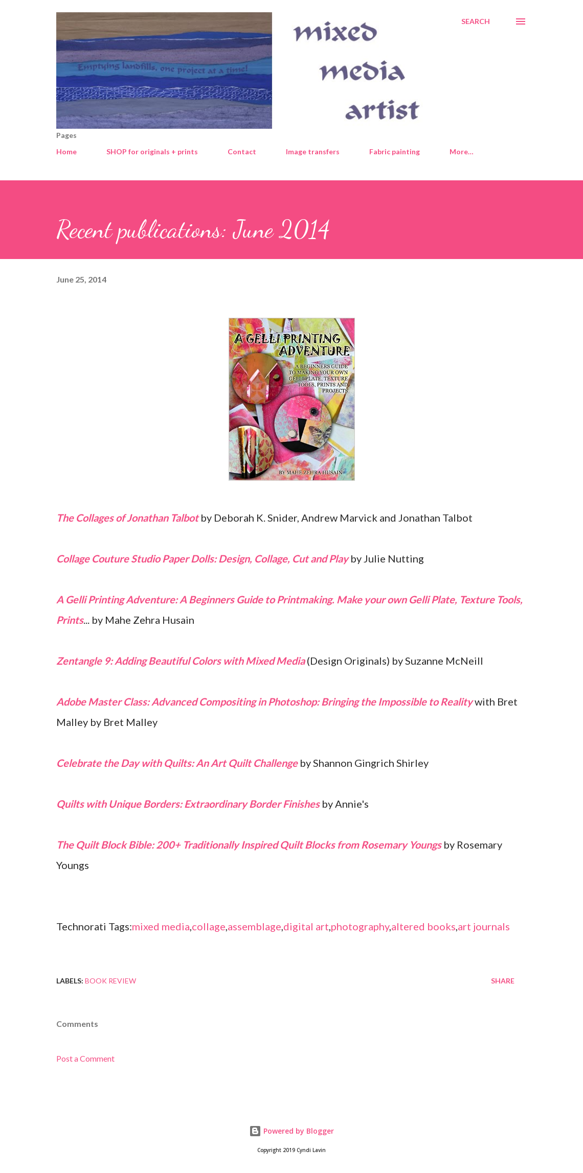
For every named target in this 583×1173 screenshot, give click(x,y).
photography (360, 926)
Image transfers (313, 151)
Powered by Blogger (291, 1131)
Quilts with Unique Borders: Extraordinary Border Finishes (188, 803)
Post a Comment (85, 1058)
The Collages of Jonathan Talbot (127, 517)
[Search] (475, 21)
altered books (423, 926)
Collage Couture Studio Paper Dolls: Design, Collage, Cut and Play (202, 558)
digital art (306, 926)
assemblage (254, 926)
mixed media (161, 926)
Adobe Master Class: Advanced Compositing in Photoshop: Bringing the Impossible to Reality (264, 701)
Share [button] (502, 980)
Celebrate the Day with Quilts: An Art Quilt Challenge (177, 763)
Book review (110, 980)
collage (209, 926)
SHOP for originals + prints (152, 151)
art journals (484, 926)
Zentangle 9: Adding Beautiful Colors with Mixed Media (180, 660)
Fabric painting (394, 151)
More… (462, 151)
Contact (242, 151)
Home (66, 151)
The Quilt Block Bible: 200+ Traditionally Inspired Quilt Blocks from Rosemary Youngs (248, 844)
